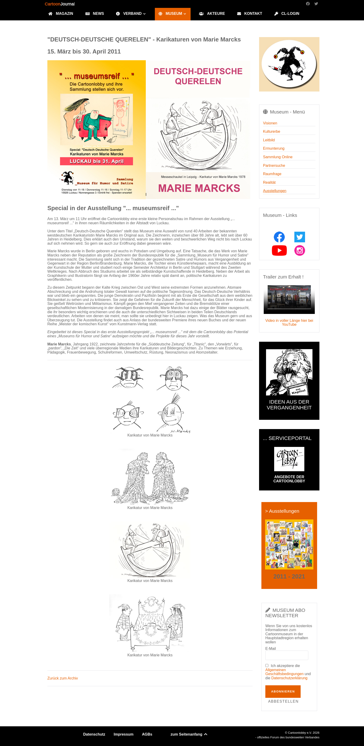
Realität (269, 182)
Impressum (123, 734)
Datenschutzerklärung (289, 678)
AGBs (147, 734)
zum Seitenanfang (189, 734)
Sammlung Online (277, 157)
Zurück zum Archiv (62, 678)
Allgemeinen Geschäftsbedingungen (284, 672)
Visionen (270, 123)
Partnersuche (274, 166)
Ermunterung (274, 148)
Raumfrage (272, 174)
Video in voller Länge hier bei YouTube (289, 323)
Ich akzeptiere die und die (288, 672)
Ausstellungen (274, 191)
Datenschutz (94, 734)
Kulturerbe (271, 131)
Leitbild (269, 140)
